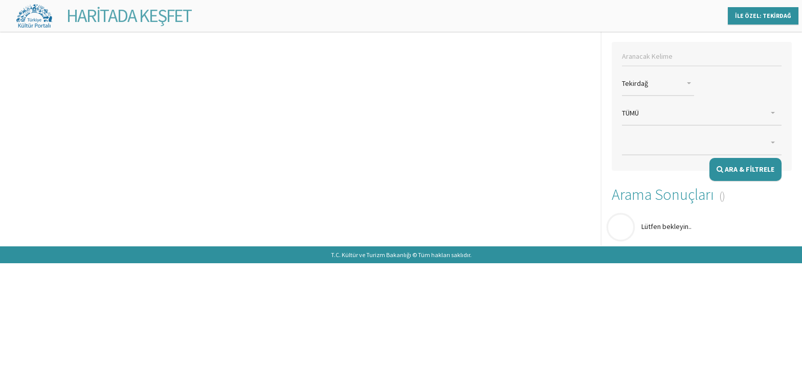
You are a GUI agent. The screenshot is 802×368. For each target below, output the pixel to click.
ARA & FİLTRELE (745, 169)
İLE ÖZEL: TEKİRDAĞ (763, 15)
